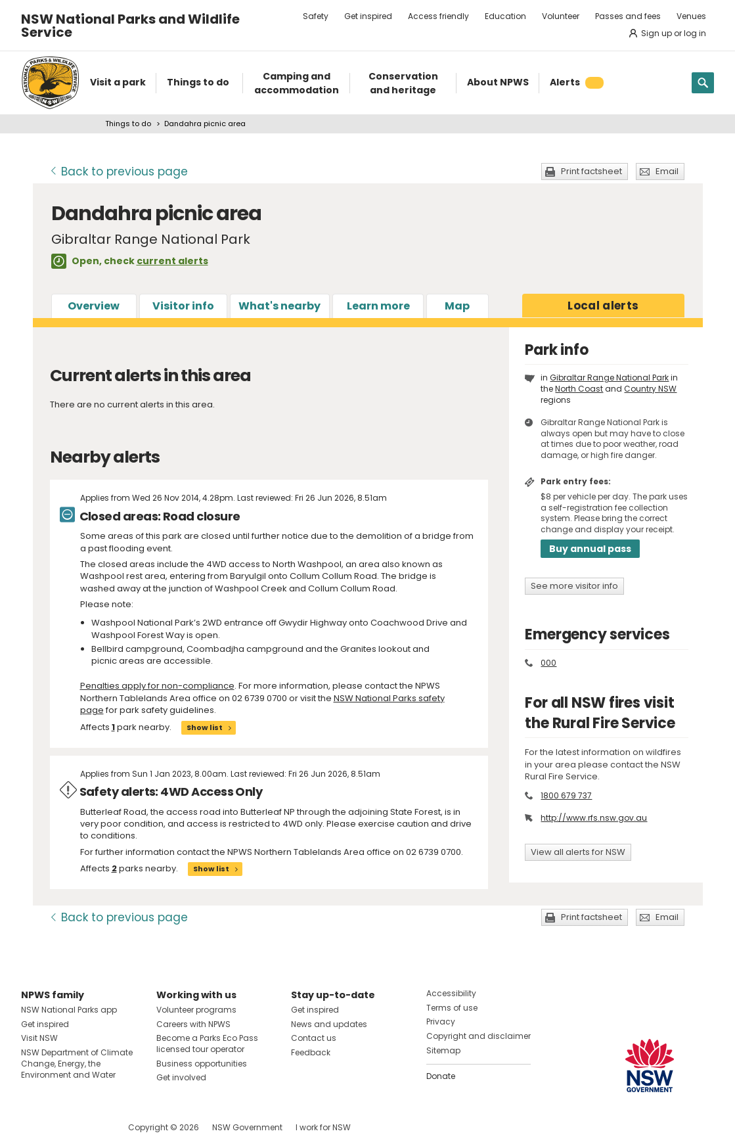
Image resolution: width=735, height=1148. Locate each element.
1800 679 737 (566, 795)
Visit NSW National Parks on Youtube (90, 1127)
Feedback (310, 1052)
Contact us (313, 1038)
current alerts (172, 260)
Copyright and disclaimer (478, 1036)
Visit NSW (39, 1038)
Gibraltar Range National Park (609, 377)
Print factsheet (591, 171)
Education (505, 16)
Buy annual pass (590, 548)
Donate (440, 1076)
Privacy (440, 1021)
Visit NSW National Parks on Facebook (33, 1127)
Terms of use (452, 1007)
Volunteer (560, 16)
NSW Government (247, 1127)
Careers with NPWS (193, 1024)
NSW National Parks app (69, 1009)
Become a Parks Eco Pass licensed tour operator (207, 1043)
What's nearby (279, 305)
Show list (205, 727)
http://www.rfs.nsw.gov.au (594, 817)
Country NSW (650, 388)
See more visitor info (574, 586)
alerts (603, 305)
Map (457, 305)
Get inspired (368, 16)
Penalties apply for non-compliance (157, 685)
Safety (315, 16)
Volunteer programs (196, 1009)
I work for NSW (323, 1127)
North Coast (579, 388)
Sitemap (443, 1050)
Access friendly (438, 16)
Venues (691, 16)
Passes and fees (628, 16)
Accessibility (451, 993)
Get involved (181, 1077)
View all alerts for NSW (578, 852)
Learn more (378, 305)
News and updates (329, 1024)
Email (667, 171)
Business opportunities (201, 1063)
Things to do (128, 123)
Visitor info (183, 305)
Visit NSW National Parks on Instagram (61, 1127)
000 (548, 662)
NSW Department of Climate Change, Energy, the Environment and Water (77, 1063)
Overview (94, 305)
